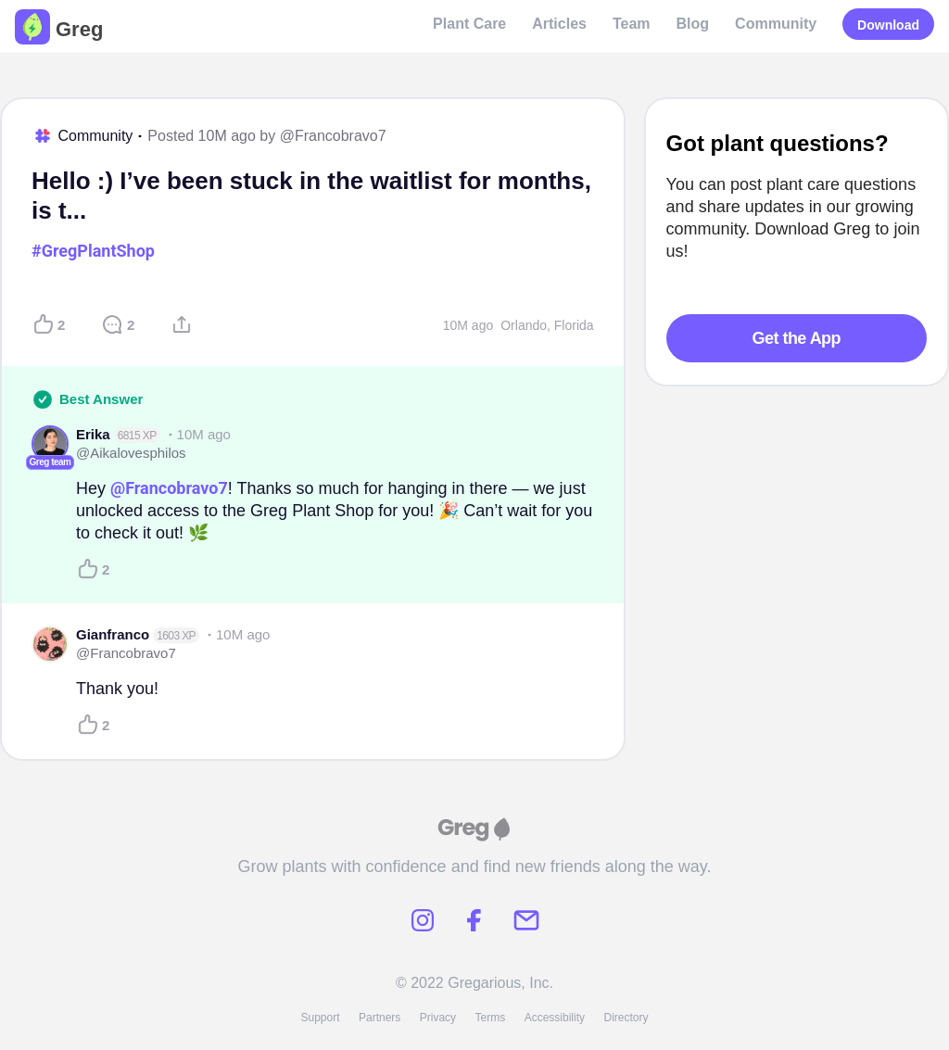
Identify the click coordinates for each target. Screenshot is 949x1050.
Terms (490, 1017)
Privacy (438, 1017)
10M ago (468, 325)
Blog (693, 24)
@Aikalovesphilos (131, 453)
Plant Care (469, 24)
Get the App (797, 338)
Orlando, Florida (546, 325)
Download (888, 25)
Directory (626, 1017)
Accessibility (555, 1017)
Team (632, 24)
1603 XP (176, 635)
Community (775, 24)
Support (319, 1017)
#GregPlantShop (93, 250)
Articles (559, 24)
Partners (379, 1017)
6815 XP (137, 435)
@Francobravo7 (333, 136)
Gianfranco (112, 634)
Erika (93, 434)
